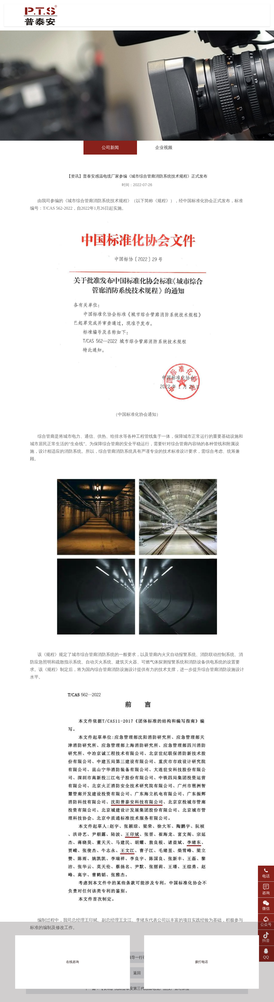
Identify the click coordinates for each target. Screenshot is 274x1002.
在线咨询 (72, 962)
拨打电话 (201, 962)
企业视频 (163, 147)
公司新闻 (110, 147)
